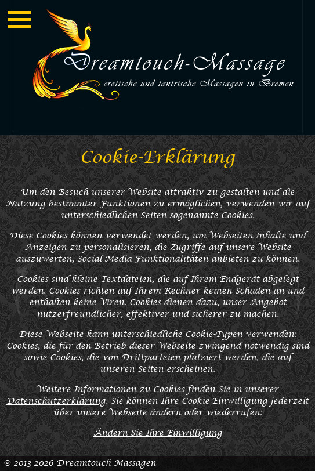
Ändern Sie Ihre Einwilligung (157, 433)
